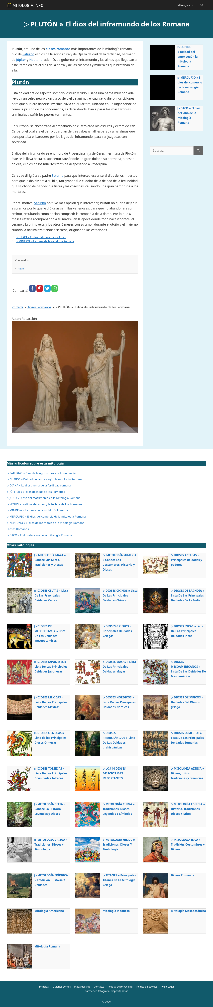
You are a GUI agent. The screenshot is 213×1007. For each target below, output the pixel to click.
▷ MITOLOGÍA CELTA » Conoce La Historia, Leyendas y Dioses (49, 809)
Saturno (28, 54)
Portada (17, 307)
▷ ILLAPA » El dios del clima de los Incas (41, 237)
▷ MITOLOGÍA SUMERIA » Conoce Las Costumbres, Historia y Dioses (119, 562)
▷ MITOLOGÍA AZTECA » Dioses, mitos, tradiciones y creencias (187, 773)
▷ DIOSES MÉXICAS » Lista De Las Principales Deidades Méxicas (50, 702)
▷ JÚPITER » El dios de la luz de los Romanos (36, 492)
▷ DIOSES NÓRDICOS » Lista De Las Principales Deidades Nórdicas (119, 702)
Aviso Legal (167, 986)
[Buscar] (198, 150)
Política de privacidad (120, 986)
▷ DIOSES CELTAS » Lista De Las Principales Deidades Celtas (51, 595)
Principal (44, 986)
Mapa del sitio (82, 986)
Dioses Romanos (39, 307)
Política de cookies (146, 986)
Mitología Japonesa (116, 911)
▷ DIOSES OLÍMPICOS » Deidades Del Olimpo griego (187, 702)
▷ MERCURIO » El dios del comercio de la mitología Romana (190, 85)
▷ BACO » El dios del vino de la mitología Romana (189, 115)
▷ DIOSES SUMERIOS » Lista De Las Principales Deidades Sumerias (187, 737)
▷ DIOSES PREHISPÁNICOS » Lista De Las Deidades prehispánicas (119, 740)
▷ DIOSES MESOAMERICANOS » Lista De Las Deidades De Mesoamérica (188, 669)
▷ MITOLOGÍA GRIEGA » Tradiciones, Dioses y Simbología (51, 844)
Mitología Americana (49, 911)
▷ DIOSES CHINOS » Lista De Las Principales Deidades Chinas (120, 595)
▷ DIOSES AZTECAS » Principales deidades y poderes (186, 560)
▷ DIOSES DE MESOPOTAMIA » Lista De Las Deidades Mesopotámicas (50, 633)
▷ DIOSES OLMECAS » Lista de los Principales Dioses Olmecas (50, 737)
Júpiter (21, 60)
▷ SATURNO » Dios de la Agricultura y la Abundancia (41, 473)
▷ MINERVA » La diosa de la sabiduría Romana (45, 241)
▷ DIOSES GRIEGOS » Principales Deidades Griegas (117, 631)
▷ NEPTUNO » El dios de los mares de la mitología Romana (45, 523)
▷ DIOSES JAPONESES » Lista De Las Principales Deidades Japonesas (50, 666)
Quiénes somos (62, 986)
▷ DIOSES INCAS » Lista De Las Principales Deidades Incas (187, 631)
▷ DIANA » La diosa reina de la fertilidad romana (39, 485)
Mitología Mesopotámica (188, 911)
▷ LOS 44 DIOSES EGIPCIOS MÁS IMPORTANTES (114, 773)
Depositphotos (119, 991)
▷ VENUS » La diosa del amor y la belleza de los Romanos (44, 504)
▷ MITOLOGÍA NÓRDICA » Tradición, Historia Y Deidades (51, 880)
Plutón (21, 268)
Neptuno (35, 60)
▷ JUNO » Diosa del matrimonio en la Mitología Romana (44, 498)
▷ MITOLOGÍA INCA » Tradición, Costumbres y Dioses (188, 844)
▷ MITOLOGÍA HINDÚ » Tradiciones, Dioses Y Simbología (119, 844)
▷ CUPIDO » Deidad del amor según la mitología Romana (188, 56)
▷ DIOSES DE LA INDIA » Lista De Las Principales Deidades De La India (187, 595)
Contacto (99, 986)
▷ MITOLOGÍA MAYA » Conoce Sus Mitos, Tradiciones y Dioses (50, 560)
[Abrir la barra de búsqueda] (201, 5)
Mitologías (187, 5)
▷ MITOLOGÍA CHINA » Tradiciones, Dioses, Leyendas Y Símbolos (119, 809)
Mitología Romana (47, 946)
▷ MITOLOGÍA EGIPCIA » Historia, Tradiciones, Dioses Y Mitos (188, 809)
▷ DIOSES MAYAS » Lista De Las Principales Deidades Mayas (119, 666)
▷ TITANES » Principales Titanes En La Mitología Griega (119, 880)
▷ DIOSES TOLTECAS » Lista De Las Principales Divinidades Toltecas (50, 773)
